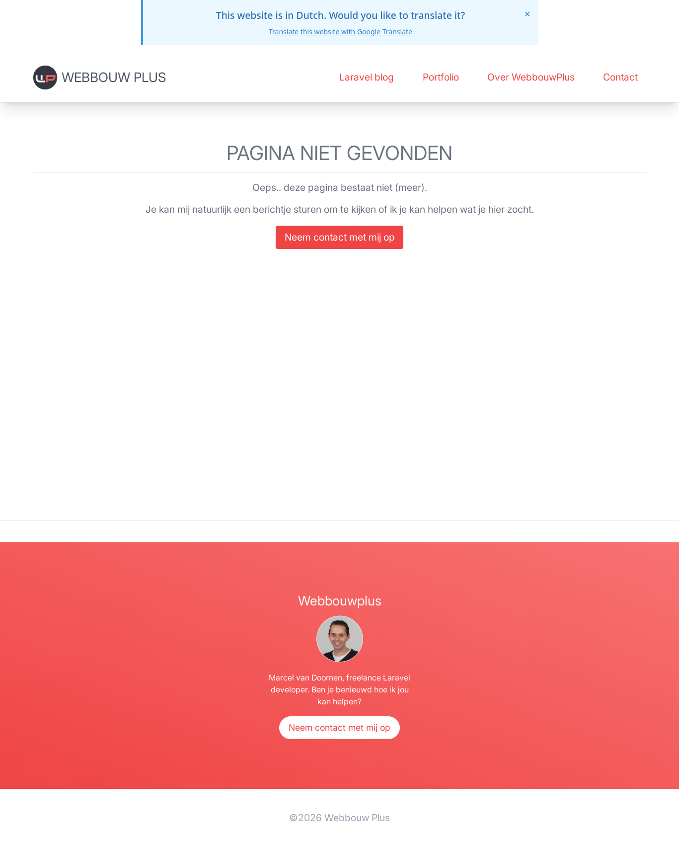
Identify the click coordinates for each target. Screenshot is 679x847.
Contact (620, 77)
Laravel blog (366, 77)
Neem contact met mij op (340, 237)
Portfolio (441, 77)
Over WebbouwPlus (531, 77)
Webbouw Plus (114, 77)
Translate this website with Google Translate (340, 31)
